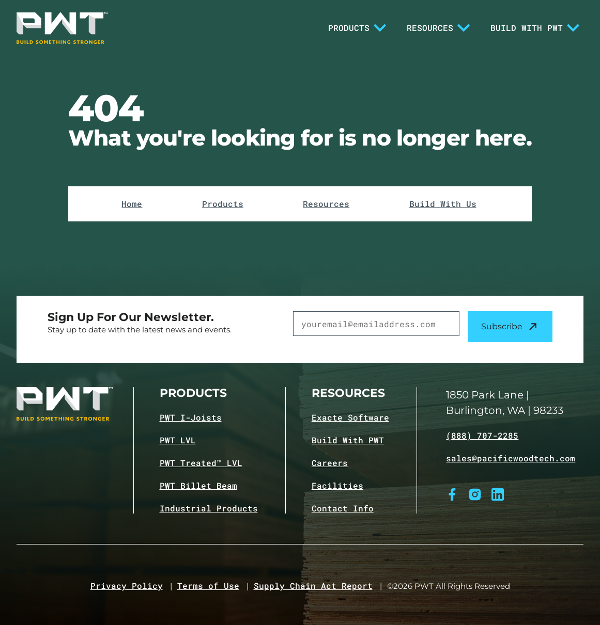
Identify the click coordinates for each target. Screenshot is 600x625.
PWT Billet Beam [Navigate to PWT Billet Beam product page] (198, 485)
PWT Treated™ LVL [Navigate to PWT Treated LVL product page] (201, 463)
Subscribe (510, 326)
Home (131, 204)
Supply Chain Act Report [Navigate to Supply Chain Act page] (313, 586)
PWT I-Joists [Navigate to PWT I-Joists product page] (191, 417)
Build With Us (442, 204)
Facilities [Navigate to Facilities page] (337, 485)
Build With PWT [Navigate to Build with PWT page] (348, 440)
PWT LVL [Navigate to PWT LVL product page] (178, 440)
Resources (438, 28)
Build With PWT (534, 28)
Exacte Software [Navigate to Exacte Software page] (350, 417)
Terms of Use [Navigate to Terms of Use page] (208, 586)
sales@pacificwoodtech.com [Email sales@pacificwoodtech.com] (510, 458)
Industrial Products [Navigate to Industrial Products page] (209, 508)
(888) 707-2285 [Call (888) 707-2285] (482, 435)
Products (357, 28)
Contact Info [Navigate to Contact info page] (343, 508)
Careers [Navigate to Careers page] (330, 463)
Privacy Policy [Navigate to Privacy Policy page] (126, 586)
